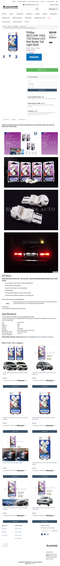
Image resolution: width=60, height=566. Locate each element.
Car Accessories (6, 21)
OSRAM (37, 14)
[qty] (42, 81)
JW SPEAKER (20, 14)
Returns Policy (18, 535)
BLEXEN (45, 14)
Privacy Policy (18, 532)
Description (6, 119)
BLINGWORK (54, 14)
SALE (49, 17)
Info (57, 37)
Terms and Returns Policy (33, 1)
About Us (14, 1)
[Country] (42, 84)
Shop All (27, 21)
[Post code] (42, 87)
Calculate (42, 90)
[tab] (6, 119)
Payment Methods (51, 1)
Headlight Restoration (39, 17)
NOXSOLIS (29, 14)
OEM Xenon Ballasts (17, 17)
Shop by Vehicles (17, 21)
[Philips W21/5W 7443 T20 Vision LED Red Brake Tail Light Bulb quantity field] (42, 66)
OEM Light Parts (6, 17)
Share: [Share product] (30, 52)
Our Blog (4, 532)
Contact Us (42, 1)
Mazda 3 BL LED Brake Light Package (12, 462)
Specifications (22, 119)
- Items (52, 9)
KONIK (11, 14)
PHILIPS (4, 14)
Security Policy (18, 538)
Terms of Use (18, 528)
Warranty (13, 119)
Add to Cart (42, 70)
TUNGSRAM (28, 17)
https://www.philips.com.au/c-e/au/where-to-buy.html (39, 337)
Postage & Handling (22, 1)
